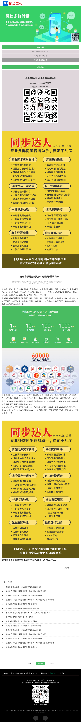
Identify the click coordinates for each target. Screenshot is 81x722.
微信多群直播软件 (40, 60)
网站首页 (6, 673)
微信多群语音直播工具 (40, 51)
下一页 (52, 663)
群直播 (67, 407)
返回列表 (40, 663)
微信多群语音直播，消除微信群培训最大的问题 (23, 587)
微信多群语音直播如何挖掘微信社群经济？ (21, 604)
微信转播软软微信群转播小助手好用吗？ (21, 617)
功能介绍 (43, 673)
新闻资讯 (53, 673)
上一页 (29, 663)
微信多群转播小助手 (9, 407)
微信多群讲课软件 (40, 56)
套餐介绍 (34, 673)
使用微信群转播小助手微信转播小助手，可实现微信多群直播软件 (30, 600)
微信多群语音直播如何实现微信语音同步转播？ (23, 608)
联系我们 (63, 673)
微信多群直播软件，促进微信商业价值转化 (21, 621)
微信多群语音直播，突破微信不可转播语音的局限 (24, 595)
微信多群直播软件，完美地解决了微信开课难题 (23, 626)
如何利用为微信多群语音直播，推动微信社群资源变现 (26, 591)
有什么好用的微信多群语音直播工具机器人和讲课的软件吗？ (28, 613)
